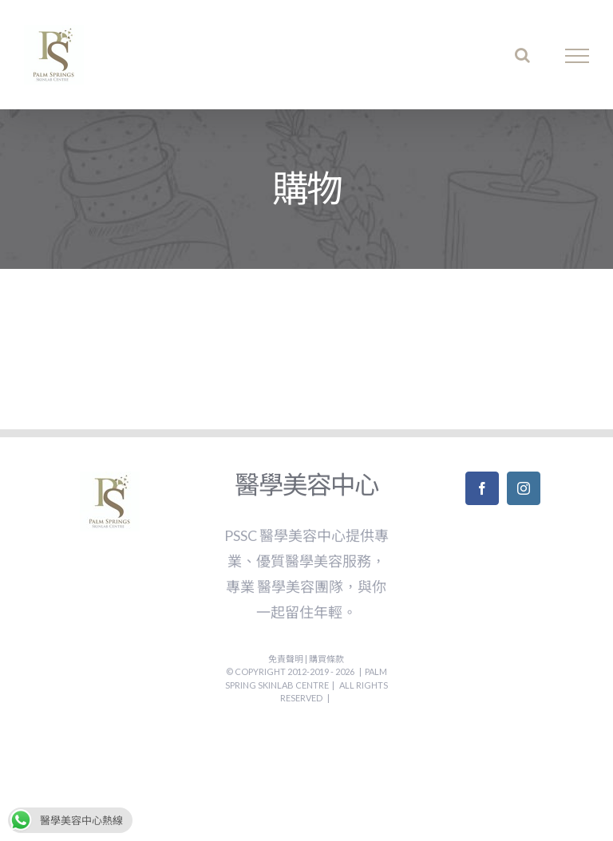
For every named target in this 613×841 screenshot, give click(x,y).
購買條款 (326, 658)
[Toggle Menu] (577, 56)
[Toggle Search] (522, 55)
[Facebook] (482, 488)
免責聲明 (286, 658)
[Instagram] (523, 488)
